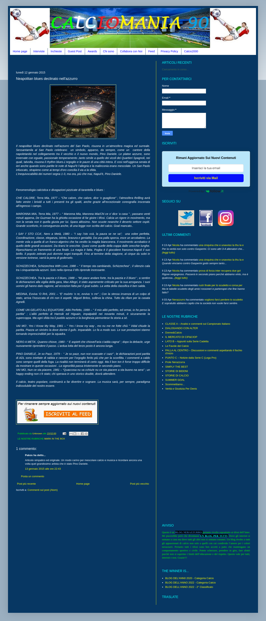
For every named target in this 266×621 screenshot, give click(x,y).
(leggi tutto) (168, 252)
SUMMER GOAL (175, 379)
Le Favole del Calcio (177, 345)
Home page (20, 51)
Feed (151, 51)
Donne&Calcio (173, 332)
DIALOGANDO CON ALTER (181, 328)
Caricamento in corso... (175, 69)
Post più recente (26, 483)
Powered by (206, 191)
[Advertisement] (89, 62)
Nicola (175, 245)
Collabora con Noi (131, 51)
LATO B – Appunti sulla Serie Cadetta (186, 341)
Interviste (39, 51)
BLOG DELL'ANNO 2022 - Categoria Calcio (190, 582)
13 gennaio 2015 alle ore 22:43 (43, 468)
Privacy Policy (169, 51)
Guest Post (75, 51)
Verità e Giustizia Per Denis (181, 388)
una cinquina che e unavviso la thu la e (221, 245)
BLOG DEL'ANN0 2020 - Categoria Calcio (189, 578)
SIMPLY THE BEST (176, 366)
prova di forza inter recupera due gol (220, 270)
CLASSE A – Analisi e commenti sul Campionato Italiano (197, 323)
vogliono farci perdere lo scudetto (223, 299)
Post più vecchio (139, 483)
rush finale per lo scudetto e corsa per (220, 285)
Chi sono (108, 51)
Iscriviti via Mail (206, 178)
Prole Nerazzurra (175, 362)
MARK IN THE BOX (54, 438)
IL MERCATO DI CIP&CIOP (181, 336)
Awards (92, 51)
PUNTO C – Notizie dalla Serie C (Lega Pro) (190, 357)
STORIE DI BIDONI (176, 371)
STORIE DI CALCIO (177, 375)
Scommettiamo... (175, 384)
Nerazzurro (178, 299)
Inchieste (56, 51)
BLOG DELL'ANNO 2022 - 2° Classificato (189, 586)
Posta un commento (32, 476)
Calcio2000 (191, 51)
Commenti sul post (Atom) (43, 489)
